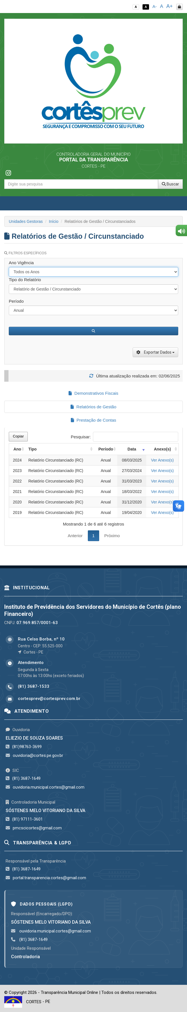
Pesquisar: (124, 437)
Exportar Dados (155, 352)
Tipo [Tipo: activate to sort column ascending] (32, 449)
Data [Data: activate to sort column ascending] (132, 449)
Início (53, 221)
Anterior (75, 535)
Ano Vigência (21, 262)
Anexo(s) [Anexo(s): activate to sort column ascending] (162, 449)
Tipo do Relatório (25, 279)
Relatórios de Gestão (93, 406)
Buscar (170, 184)
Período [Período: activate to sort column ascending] (105, 449)
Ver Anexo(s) (162, 460)
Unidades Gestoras (26, 221)
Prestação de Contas (93, 420)
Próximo (112, 535)
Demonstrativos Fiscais (93, 393)
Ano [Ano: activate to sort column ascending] (17, 449)
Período (16, 301)
